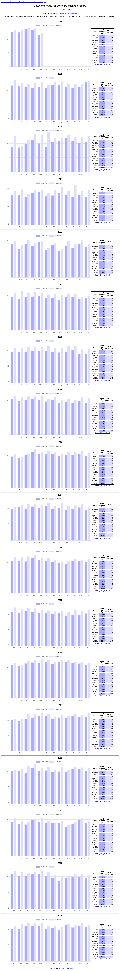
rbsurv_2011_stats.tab (102, 854)
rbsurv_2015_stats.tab (102, 643)
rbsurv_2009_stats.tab (102, 959)
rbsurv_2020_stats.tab (102, 380)
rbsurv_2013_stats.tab (102, 748)
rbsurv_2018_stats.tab (102, 485)
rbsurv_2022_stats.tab (102, 275)
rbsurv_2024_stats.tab (102, 170)
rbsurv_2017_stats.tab (102, 538)
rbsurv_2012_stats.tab (102, 801)
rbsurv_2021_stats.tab (102, 327)
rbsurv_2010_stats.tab (102, 906)
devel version (72, 13)
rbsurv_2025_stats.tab (102, 117)
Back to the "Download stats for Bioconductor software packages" (23, 2)
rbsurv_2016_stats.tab (102, 591)
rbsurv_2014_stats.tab (102, 696)
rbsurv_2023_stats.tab (102, 222)
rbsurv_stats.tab (67, 968)
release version (61, 13)
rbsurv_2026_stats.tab (102, 64)
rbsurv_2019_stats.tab (102, 433)
